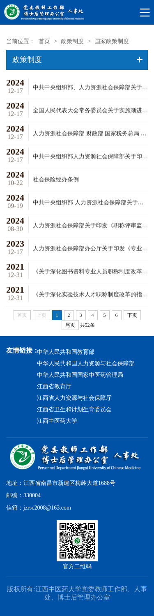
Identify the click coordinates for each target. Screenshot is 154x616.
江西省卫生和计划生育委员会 (74, 409)
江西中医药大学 (57, 421)
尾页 (70, 325)
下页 (132, 315)
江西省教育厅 (54, 386)
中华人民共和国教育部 (65, 352)
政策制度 (72, 41)
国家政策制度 (111, 41)
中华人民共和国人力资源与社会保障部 (86, 363)
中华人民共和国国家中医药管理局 (80, 375)
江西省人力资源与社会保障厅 (74, 398)
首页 (44, 41)
